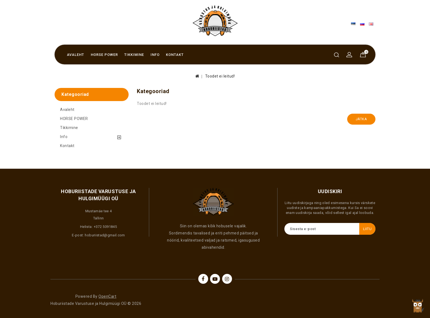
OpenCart (107, 296)
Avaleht (75, 55)
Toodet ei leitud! (220, 76)
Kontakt (175, 55)
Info (155, 55)
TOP (418, 306)
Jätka (361, 119)
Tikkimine (134, 55)
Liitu (367, 229)
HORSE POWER (104, 55)
